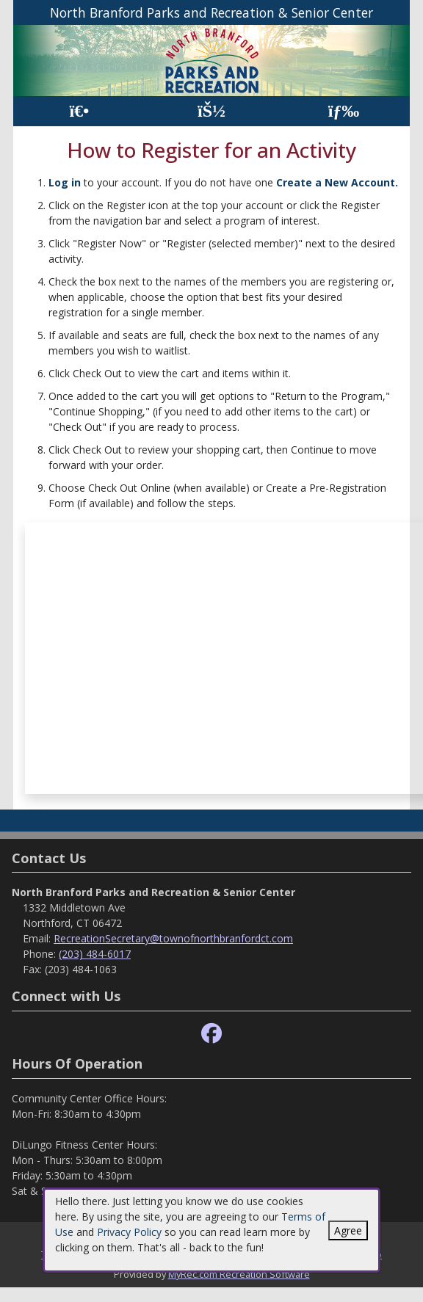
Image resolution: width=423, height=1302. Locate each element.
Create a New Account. (337, 182)
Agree (348, 1230)
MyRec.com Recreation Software (239, 1274)
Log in (64, 182)
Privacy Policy (129, 1232)
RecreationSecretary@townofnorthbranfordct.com (173, 938)
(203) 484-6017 (95, 954)
